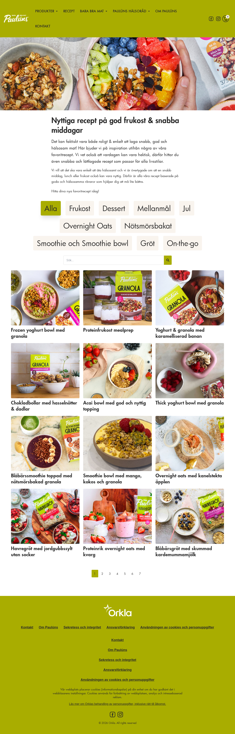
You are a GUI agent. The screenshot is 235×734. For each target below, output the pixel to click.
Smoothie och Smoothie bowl (82, 243)
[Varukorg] (225, 18)
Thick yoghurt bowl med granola (190, 403)
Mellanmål (154, 208)
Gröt (147, 243)
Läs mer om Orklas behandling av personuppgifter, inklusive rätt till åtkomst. (117, 704)
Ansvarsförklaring (120, 627)
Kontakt (43, 26)
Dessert (113, 208)
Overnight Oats (87, 226)
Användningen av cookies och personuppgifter (177, 627)
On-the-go (182, 243)
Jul (187, 208)
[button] (95, 573)
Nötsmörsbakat (148, 226)
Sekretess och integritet (82, 627)
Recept (69, 11)
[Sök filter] (113, 260)
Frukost (79, 208)
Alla (50, 208)
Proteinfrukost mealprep (108, 330)
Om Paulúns (169, 11)
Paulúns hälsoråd (133, 11)
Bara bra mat (94, 11)
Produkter (46, 11)
